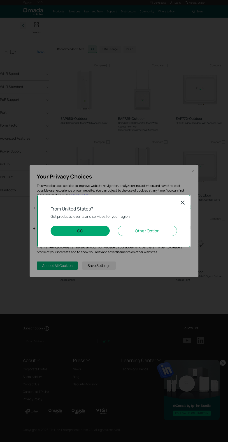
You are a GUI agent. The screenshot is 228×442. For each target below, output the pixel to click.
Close (182, 203)
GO (80, 231)
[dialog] (114, 221)
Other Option (147, 231)
